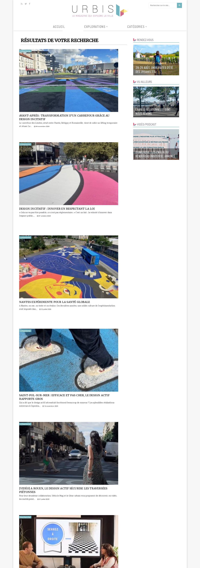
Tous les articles (73, 32)
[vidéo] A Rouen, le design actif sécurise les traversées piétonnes (45, 213)
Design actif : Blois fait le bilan (101, 335)
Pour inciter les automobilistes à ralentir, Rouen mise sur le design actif (45, 464)
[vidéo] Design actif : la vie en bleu (99, 274)
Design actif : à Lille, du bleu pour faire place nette (43, 336)
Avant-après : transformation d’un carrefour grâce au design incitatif (46, 88)
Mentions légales (172, 563)
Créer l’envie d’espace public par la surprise (98, 524)
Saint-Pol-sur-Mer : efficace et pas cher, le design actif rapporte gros (100, 151)
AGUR (59, 563)
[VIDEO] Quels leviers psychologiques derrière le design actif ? (98, 213)
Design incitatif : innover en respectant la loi (98, 86)
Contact (159, 563)
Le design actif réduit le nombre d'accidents (40, 399)
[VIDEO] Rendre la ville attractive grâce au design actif (43, 526)
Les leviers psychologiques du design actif (44, 274)
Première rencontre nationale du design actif (101, 462)
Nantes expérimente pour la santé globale (44, 149)
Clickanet (52, 563)
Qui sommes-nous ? (134, 563)
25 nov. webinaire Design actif (99, 397)
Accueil (59, 27)
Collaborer (149, 563)
